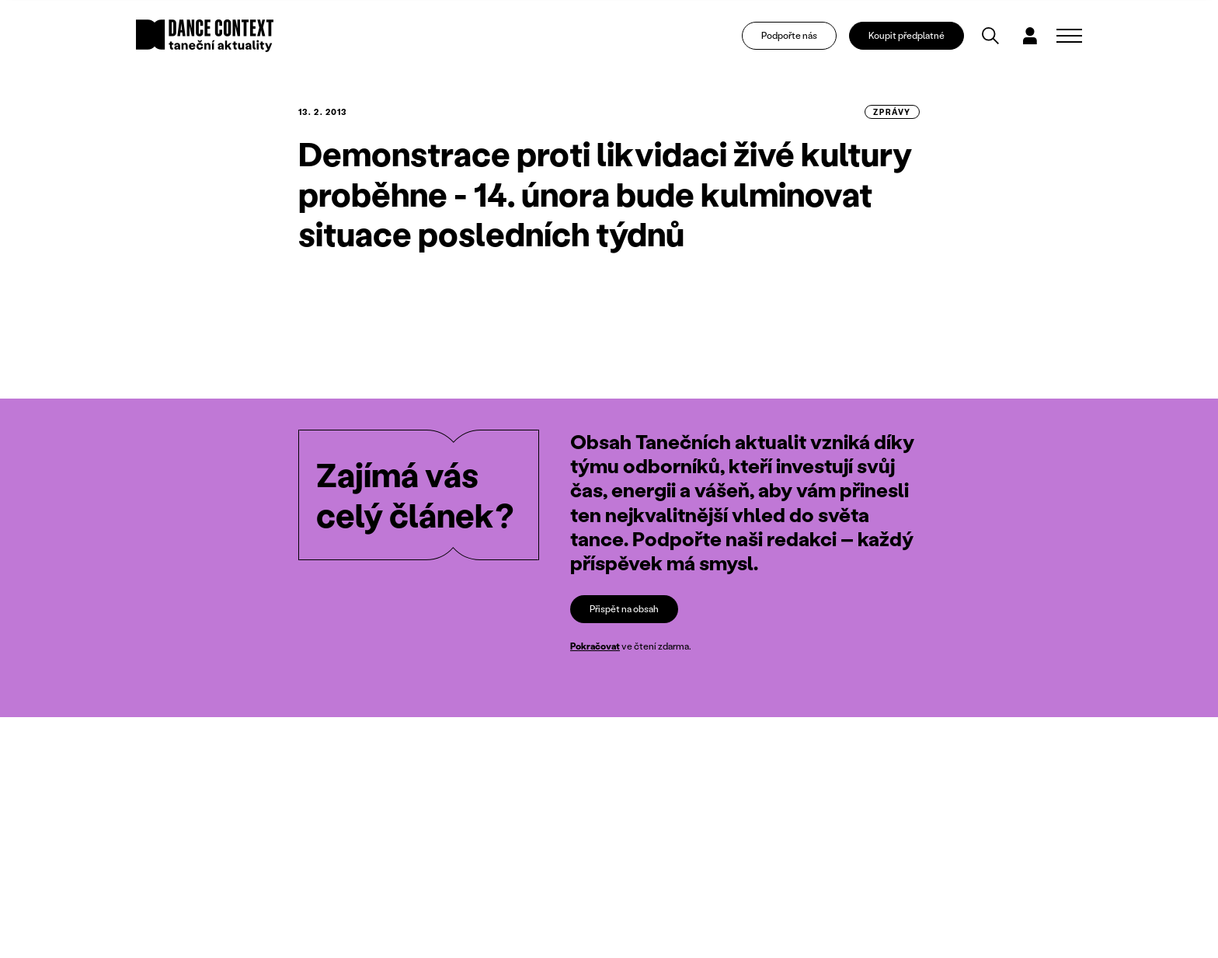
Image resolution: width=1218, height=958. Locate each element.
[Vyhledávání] (990, 36)
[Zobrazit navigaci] (1069, 36)
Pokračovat (595, 646)
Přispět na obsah (624, 609)
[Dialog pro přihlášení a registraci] (1030, 36)
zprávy (892, 111)
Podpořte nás (789, 35)
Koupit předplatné (906, 35)
